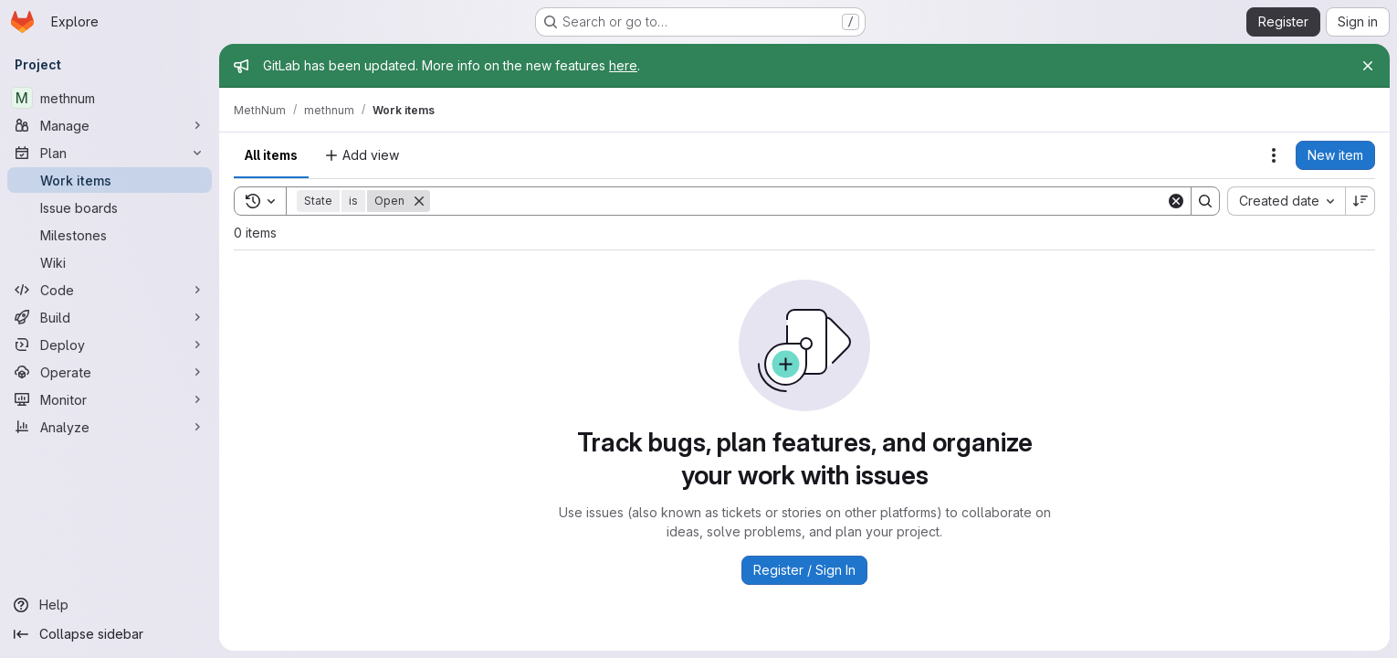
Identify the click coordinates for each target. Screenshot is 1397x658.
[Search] (798, 201)
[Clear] (1176, 201)
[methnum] (109, 98)
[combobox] (1286, 201)
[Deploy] (109, 344)
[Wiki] (109, 262)
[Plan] (109, 152)
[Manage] (109, 125)
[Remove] (419, 201)
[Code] (109, 289)
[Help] (109, 605)
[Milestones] (109, 235)
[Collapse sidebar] (109, 634)
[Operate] (109, 372)
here (623, 65)
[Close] (1368, 66)
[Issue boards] (109, 207)
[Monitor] (109, 399)
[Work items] (109, 180)
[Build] (109, 317)
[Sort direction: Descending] (1360, 201)
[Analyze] (109, 427)
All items (271, 155)
